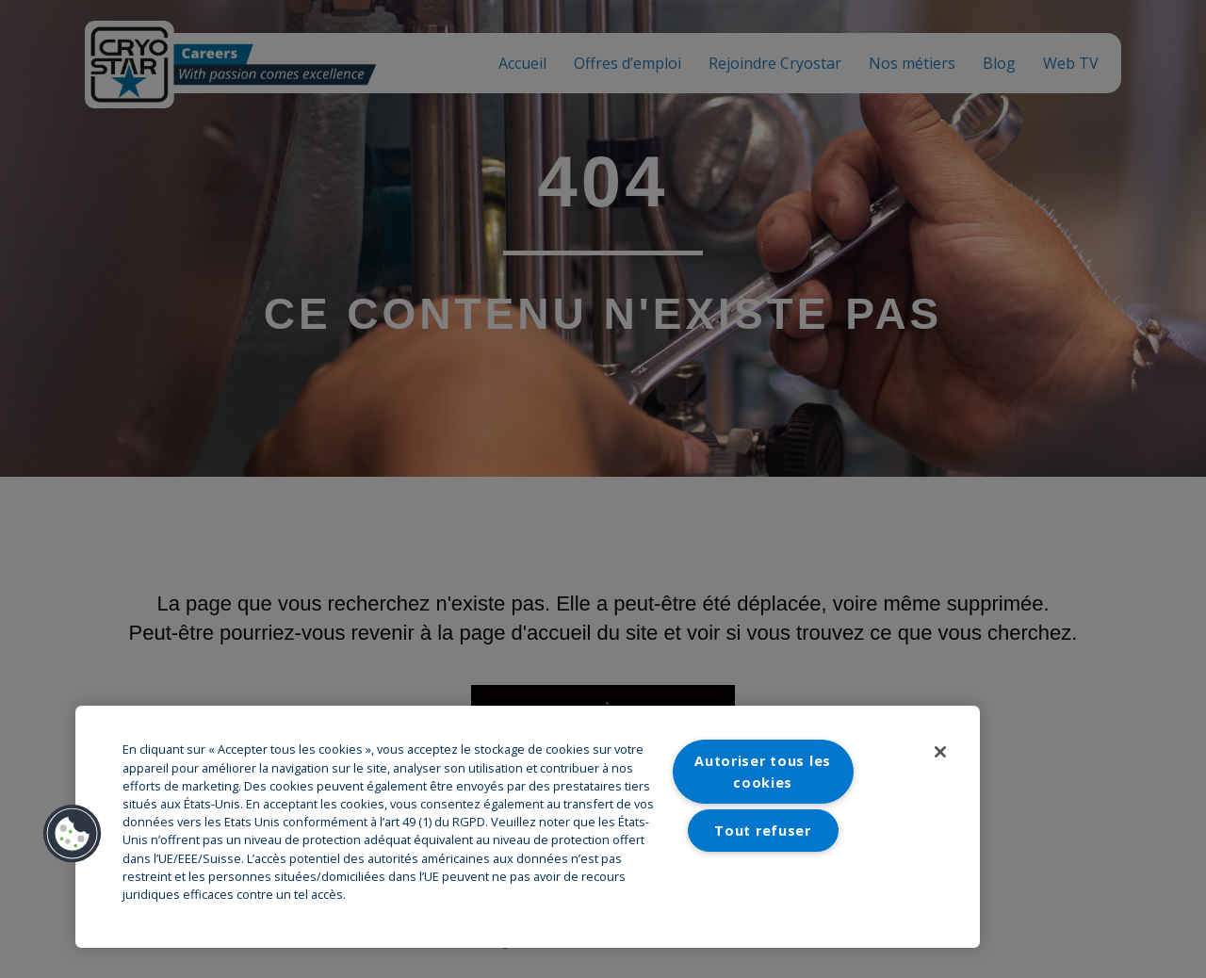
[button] (72, 834)
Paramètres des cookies (763, 888)
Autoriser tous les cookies (762, 771)
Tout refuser (762, 830)
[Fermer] (940, 752)
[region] (527, 827)
